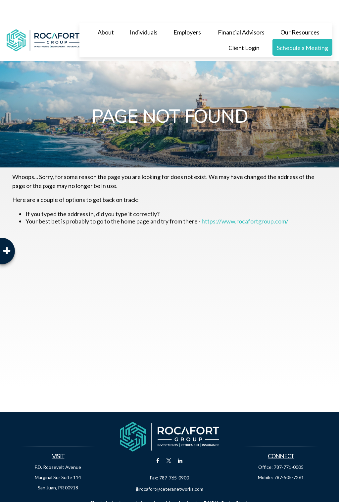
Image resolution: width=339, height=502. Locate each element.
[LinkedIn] (180, 440)
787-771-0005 (289, 447)
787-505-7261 (289, 457)
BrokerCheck (235, 483)
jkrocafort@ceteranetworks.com (169, 469)
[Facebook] (157, 440)
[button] (106, 12)
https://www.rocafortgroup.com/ (245, 201)
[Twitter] (169, 440)
